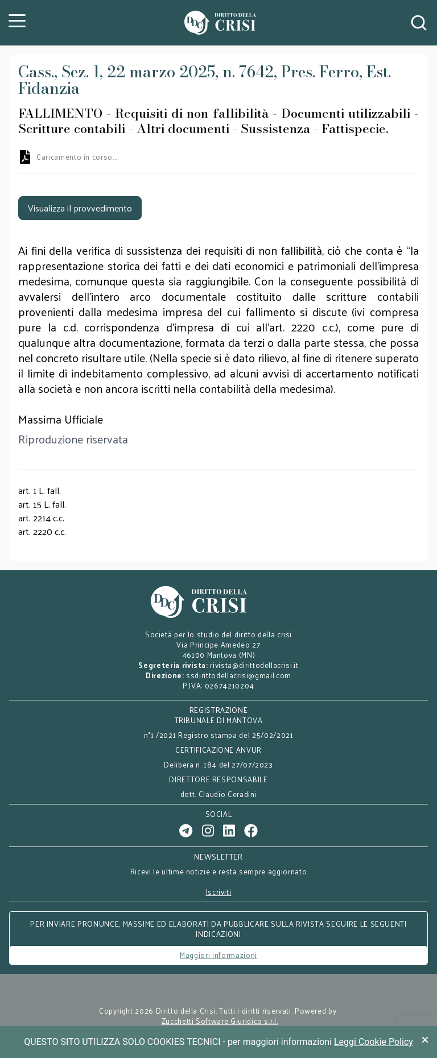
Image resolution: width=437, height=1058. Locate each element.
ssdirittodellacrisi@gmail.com (238, 675)
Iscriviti (219, 892)
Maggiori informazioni (218, 954)
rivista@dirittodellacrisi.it (254, 664)
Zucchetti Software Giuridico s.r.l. (220, 1021)
